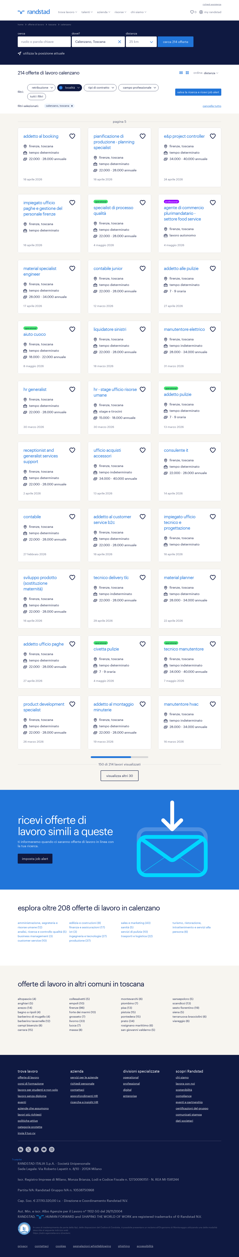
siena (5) (178, 1012)
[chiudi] (119, 41)
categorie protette (30, 1126)
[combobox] (44, 41)
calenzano (66, 24)
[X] (28, 1149)
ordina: (198, 72)
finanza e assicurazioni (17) (87, 927)
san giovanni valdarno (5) (138, 1029)
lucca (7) (75, 1025)
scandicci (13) (182, 1003)
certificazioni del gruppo (192, 1108)
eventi (22, 1102)
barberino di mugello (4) (34, 1016)
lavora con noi (185, 1083)
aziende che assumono (33, 1108)
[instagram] (52, 1149)
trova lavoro (67, 12)
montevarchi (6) (131, 998)
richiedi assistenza (212, 4)
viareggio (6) (181, 1021)
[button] (72, 106)
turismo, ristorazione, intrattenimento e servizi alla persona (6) (192, 927)
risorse (120, 12)
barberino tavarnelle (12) (34, 1021)
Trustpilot (17, 1159)
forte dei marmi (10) (82, 1012)
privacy (23, 1246)
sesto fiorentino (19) (186, 1007)
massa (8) (75, 1029)
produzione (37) (80, 940)
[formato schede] (187, 72)
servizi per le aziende (84, 1077)
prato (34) (127, 1021)
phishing (124, 1246)
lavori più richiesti (29, 1114)
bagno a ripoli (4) (29, 1012)
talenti (87, 12)
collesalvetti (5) (79, 998)
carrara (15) (25, 1029)
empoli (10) (76, 1003)
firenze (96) (76, 1007)
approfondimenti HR (84, 1096)
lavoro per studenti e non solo (38, 1089)
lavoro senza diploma (32, 1096)
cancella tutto (212, 106)
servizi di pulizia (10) (134, 931)
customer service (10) (32, 940)
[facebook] (36, 1149)
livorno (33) (77, 1021)
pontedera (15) (130, 1016)
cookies (61, 1246)
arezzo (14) (25, 1007)
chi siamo (139, 12)
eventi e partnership (189, 1102)
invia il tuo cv (26, 1133)
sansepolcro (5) (183, 998)
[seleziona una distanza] (141, 41)
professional (131, 1083)
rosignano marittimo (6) (137, 1025)
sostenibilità (184, 1089)
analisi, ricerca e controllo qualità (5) (42, 931)
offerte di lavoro (36, 24)
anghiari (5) (25, 1003)
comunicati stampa (189, 1114)
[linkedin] (20, 1149)
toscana (52, 24)
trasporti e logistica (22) (137, 936)
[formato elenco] (181, 72)
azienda (103, 12)
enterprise (130, 1096)
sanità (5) (127, 927)
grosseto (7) (77, 1016)
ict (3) (73, 931)
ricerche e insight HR (84, 1102)
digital (127, 1089)
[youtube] (44, 1149)
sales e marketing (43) (135, 922)
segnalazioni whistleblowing (92, 1246)
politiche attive (28, 1120)
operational (131, 1077)
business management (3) (35, 936)
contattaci (77, 1089)
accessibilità (145, 1246)
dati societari (184, 1120)
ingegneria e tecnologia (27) (88, 936)
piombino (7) (129, 1003)
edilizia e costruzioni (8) (85, 922)
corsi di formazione (31, 1083)
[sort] (210, 70)
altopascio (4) (27, 998)
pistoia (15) (128, 1012)
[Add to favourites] (72, 136)
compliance (184, 1096)
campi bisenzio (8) (30, 1025)
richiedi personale (82, 1083)
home (20, 24)
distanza (131, 33)
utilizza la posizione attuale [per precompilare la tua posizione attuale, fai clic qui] (43, 53)
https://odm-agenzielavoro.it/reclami (51, 1233)
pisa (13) (126, 1007)
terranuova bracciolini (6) (189, 1016)
